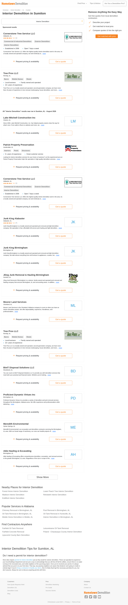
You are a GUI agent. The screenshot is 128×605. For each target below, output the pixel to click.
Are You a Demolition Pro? (115, 3)
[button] (86, 596)
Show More (43, 477)
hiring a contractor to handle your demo (29, 568)
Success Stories (51, 590)
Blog (8, 593)
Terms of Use (76, 602)
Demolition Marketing (52, 584)
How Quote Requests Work (15, 584)
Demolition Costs (12, 590)
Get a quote (60, 61)
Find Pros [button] (81, 3)
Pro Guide (49, 587)
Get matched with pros (107, 36)
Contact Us (87, 587)
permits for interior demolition (24, 560)
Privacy (67, 602)
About (86, 584)
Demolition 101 (12, 587)
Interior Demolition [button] (42, 21)
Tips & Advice (95, 3)
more (44, 53)
